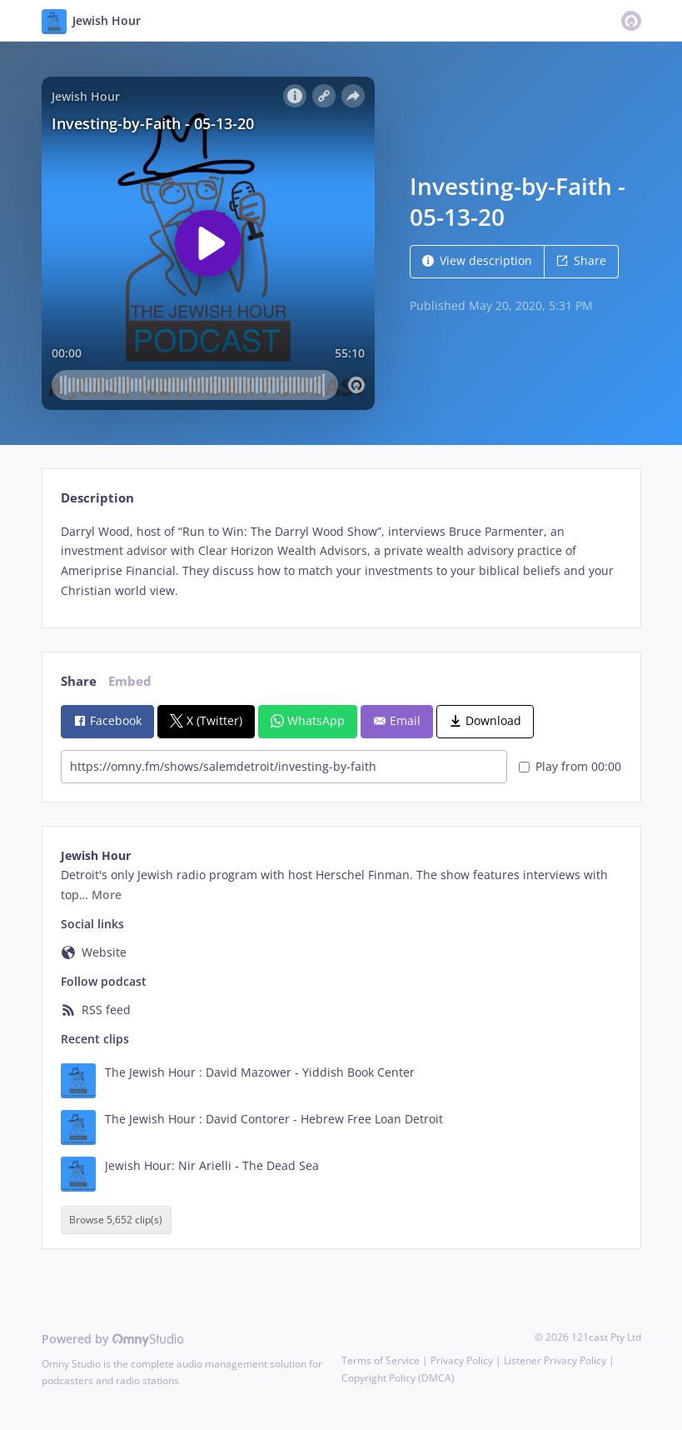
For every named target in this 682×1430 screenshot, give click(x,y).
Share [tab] (79, 681)
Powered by (113, 1339)
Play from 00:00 (570, 766)
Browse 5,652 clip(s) (115, 1220)
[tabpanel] (341, 561)
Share (581, 260)
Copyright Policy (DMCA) (398, 1378)
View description (477, 260)
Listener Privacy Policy (555, 1360)
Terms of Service (380, 1360)
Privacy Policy (462, 1360)
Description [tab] (97, 498)
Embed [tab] (130, 681)
